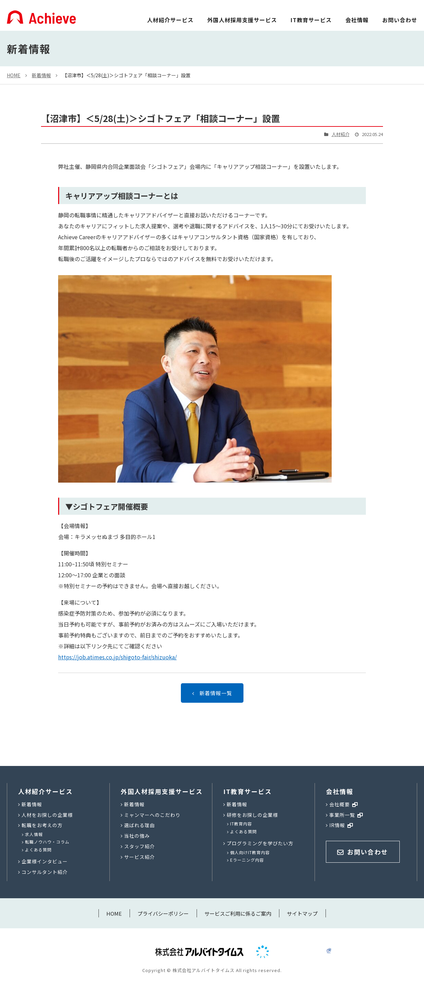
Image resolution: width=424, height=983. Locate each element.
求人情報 (34, 834)
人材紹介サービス (170, 20)
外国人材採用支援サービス (242, 20)
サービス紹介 (139, 856)
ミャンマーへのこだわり (152, 814)
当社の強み (137, 835)
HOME (14, 75)
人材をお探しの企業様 (47, 814)
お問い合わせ (399, 20)
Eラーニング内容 (247, 860)
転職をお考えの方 (42, 825)
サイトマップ (302, 913)
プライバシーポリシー (163, 913)
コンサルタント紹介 (45, 871)
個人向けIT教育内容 (250, 852)
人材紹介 (340, 134)
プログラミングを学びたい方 (260, 843)
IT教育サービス (311, 20)
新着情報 (41, 75)
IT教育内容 (241, 823)
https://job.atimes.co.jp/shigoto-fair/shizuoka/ (117, 657)
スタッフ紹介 (139, 846)
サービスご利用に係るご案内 (237, 913)
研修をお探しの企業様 (252, 814)
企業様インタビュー (45, 861)
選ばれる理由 (139, 825)
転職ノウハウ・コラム (47, 842)
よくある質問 (38, 849)
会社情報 (357, 20)
